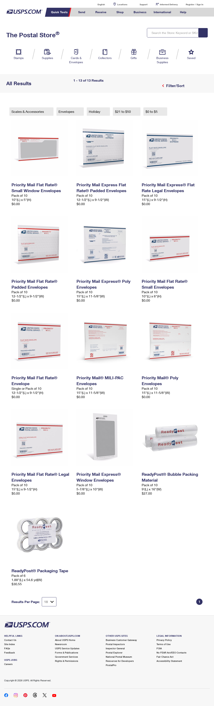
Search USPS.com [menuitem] (197, 12)
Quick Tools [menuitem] (59, 12)
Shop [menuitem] (120, 12)
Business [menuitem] (140, 12)
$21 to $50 (123, 111)
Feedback (9, 652)
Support (144, 4)
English (97, 4)
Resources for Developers (120, 661)
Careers (8, 664)
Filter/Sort (174, 85)
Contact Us (10, 640)
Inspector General (115, 648)
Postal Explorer (114, 652)
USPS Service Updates (67, 648)
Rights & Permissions (66, 661)
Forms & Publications (66, 652)
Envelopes (67, 111)
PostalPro (111, 665)
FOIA (159, 648)
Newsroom (61, 644)
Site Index (9, 644)
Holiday (95, 111)
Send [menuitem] (81, 12)
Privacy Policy (164, 640)
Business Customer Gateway (121, 640)
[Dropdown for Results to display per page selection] (49, 601)
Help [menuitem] (183, 12)
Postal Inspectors (115, 644)
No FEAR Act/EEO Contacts (171, 652)
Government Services (66, 656)
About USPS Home (65, 640)
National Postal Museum (119, 656)
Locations (122, 4)
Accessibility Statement (169, 661)
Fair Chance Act (165, 656)
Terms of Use (164, 644)
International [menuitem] (162, 12)
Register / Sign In (194, 4)
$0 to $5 (151, 111)
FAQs (7, 648)
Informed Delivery (169, 4)
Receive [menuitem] (100, 12)
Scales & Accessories (28, 111)
